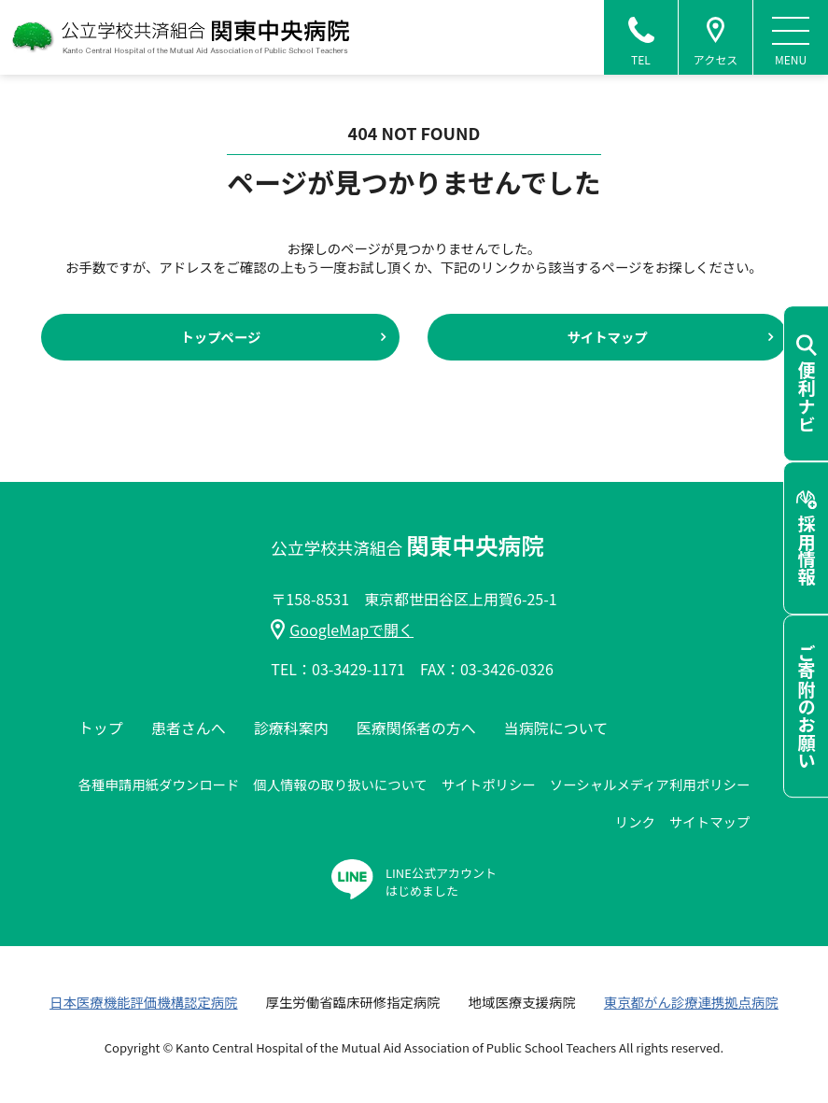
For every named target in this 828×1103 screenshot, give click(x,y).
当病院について (556, 727)
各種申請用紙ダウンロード (159, 784)
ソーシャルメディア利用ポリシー (650, 784)
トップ (100, 727)
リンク (635, 821)
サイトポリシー (489, 784)
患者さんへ (188, 727)
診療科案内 (291, 727)
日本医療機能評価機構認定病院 (143, 1001)
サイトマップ (607, 336)
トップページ (220, 336)
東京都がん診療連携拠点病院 (691, 1001)
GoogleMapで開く (342, 629)
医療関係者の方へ (416, 727)
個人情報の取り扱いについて (340, 784)
